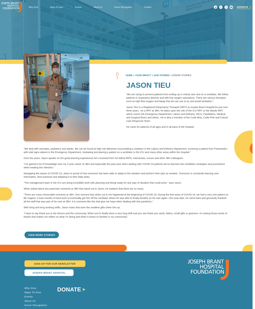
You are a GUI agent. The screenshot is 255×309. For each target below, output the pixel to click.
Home (129, 75)
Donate (69, 289)
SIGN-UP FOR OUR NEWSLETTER (55, 263)
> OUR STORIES (160, 75)
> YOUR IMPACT (142, 75)
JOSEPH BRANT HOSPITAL (49, 273)
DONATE (242, 7)
